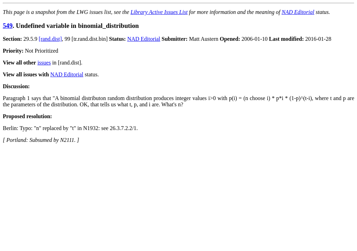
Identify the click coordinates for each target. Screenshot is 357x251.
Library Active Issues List (159, 12)
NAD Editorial (298, 12)
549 (8, 25)
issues (44, 63)
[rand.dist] (50, 39)
